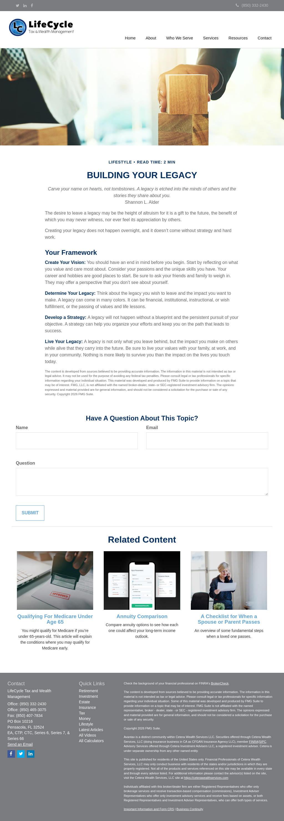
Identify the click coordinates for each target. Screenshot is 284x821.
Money (85, 718)
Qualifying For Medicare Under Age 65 (55, 619)
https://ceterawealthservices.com (206, 777)
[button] (151, 29)
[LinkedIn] (25, 5)
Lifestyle (86, 724)
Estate (84, 702)
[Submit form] (30, 513)
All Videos (87, 735)
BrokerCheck (220, 683)
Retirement (88, 691)
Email (152, 427)
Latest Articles (91, 729)
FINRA (253, 741)
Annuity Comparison (142, 616)
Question (25, 463)
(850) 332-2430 (252, 5)
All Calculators (91, 741)
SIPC (262, 741)
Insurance (87, 707)
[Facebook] (32, 5)
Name (22, 427)
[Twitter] (17, 5)
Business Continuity (189, 809)
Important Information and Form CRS (149, 809)
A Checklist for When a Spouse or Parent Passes (229, 619)
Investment (88, 696)
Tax (82, 713)
